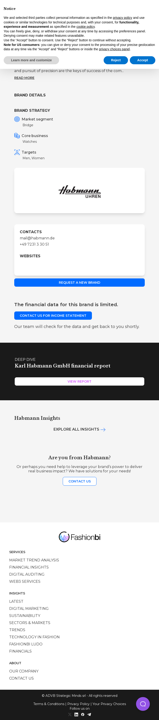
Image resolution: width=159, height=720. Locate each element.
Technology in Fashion (34, 637)
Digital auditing (27, 574)
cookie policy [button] (86, 26)
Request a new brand (79, 282)
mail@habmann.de (37, 238)
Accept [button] (142, 60)
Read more (24, 78)
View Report (79, 381)
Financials (20, 651)
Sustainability (24, 616)
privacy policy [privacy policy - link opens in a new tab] (122, 18)
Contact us (79, 481)
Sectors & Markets (29, 623)
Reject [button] (116, 60)
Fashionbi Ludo (26, 644)
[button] (143, 704)
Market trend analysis (34, 560)
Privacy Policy (78, 704)
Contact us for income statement (53, 316)
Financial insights (29, 567)
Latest (16, 601)
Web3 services (24, 581)
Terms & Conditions (48, 704)
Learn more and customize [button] (31, 60)
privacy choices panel (114, 49)
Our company (23, 671)
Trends (17, 630)
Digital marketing (29, 608)
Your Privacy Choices (109, 704)
